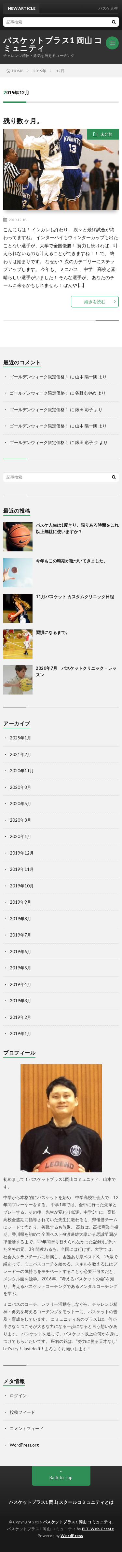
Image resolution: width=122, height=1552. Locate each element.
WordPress (72, 1535)
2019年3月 (20, 1000)
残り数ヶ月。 (23, 121)
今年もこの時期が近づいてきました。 (72, 560)
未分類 (106, 134)
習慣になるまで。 (53, 632)
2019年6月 (20, 951)
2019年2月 (20, 1017)
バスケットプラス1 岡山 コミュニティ (52, 44)
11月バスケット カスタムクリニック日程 (75, 596)
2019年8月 (20, 918)
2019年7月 (20, 935)
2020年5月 (20, 803)
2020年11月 (22, 770)
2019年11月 (22, 869)
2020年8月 (20, 787)
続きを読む (94, 301)
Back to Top (61, 1477)
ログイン (18, 1395)
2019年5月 (20, 967)
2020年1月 (20, 836)
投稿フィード (22, 1412)
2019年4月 (20, 984)
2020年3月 (20, 820)
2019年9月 (20, 902)
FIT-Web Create (98, 1528)
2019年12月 (22, 853)
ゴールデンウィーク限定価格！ (39, 376)
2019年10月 (22, 885)
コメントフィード (27, 1428)
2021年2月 (20, 754)
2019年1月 (20, 1033)
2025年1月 (20, 737)
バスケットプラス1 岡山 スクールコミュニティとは (61, 1502)
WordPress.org (24, 1445)
